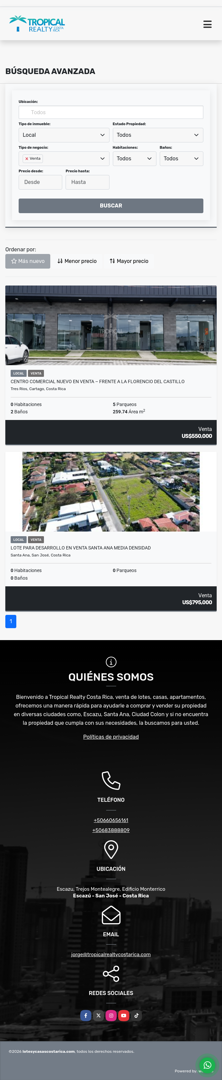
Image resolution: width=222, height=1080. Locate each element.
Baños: (166, 147)
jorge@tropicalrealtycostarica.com (111, 954)
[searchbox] (25, 169)
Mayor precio (129, 261)
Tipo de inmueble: (34, 124)
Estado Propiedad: (129, 124)
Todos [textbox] (124, 135)
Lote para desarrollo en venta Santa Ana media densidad (81, 547)
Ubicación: (28, 102)
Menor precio (77, 261)
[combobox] (64, 135)
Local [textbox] (29, 135)
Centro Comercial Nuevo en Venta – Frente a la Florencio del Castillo (98, 381)
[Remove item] (27, 158)
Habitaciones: (125, 147)
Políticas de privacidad (111, 737)
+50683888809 (111, 830)
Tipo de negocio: (33, 147)
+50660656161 (111, 820)
